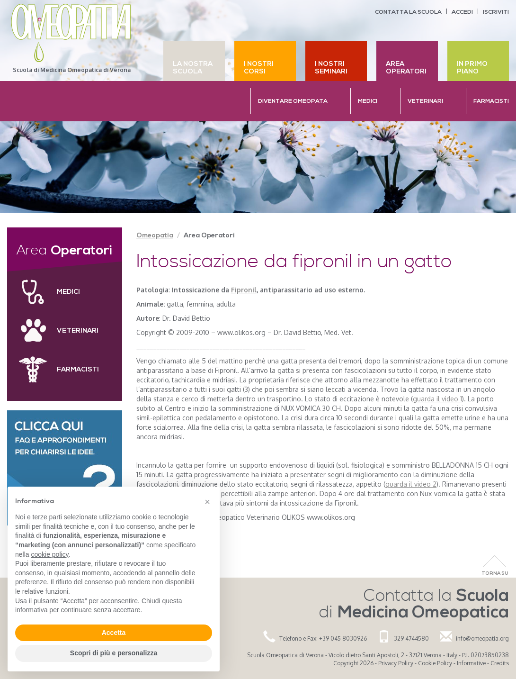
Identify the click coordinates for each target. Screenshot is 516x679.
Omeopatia (154, 235)
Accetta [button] (114, 632)
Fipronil (244, 290)
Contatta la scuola (408, 12)
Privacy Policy (395, 663)
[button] (207, 501)
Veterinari (77, 331)
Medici (68, 292)
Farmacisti (78, 369)
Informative (471, 663)
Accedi (462, 12)
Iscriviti (496, 12)
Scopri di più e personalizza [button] (113, 653)
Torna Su (494, 573)
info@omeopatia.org (482, 638)
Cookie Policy (435, 663)
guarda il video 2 (410, 484)
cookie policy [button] (49, 554)
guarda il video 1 (437, 399)
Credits (499, 663)
